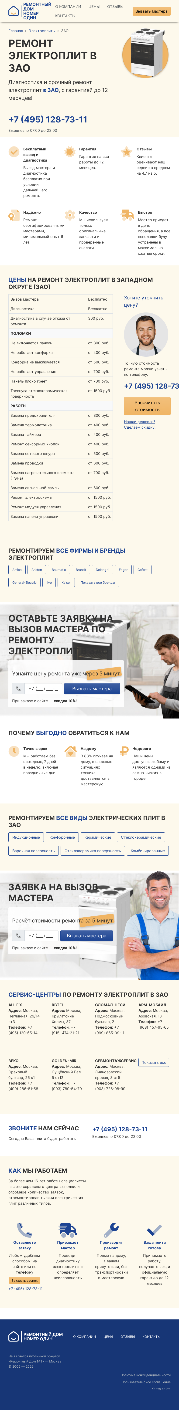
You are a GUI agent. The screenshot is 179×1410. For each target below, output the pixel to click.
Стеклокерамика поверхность (93, 851)
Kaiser (66, 582)
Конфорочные (62, 837)
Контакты (65, 16)
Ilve (49, 582)
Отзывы (115, 6)
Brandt (81, 570)
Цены (94, 6)
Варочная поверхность (33, 851)
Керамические (98, 837)
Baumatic (59, 570)
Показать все (153, 1062)
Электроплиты (42, 30)
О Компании (68, 6)
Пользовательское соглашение (146, 1382)
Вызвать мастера (152, 11)
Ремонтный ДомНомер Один (29, 11)
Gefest (143, 570)
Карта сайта (161, 1389)
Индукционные (26, 837)
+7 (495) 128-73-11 (48, 119)
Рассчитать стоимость (147, 406)
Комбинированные (148, 851)
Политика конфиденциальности (145, 1375)
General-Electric (24, 582)
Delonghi (102, 570)
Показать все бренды (98, 582)
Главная (15, 30)
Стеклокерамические (141, 837)
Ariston (36, 570)
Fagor (123, 570)
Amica (17, 570)
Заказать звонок (24, 1280)
